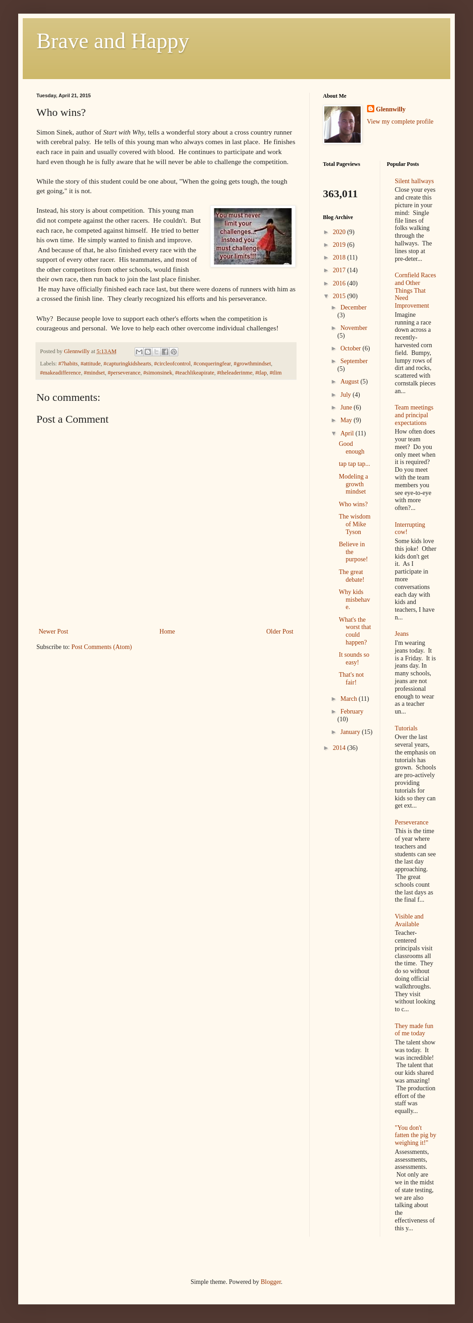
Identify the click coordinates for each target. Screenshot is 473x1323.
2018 (340, 257)
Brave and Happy (112, 41)
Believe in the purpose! (353, 552)
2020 (340, 232)
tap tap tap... (354, 463)
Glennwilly (391, 109)
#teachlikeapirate (194, 372)
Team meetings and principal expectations (414, 415)
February (351, 711)
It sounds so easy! (354, 658)
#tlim (276, 372)
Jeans (401, 633)
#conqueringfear (212, 363)
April (347, 433)
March (349, 698)
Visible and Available (409, 920)
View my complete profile (400, 121)
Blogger (271, 1281)
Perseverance (411, 822)
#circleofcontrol (172, 363)
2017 (340, 270)
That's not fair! (351, 678)
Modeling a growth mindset (353, 484)
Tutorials (406, 728)
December (353, 307)
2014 (340, 747)
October (351, 348)
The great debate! (351, 576)
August (350, 381)
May (346, 420)
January (351, 732)
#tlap (261, 372)
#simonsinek (157, 372)
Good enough (351, 447)
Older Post (280, 631)
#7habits (68, 363)
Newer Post (53, 631)
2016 (340, 283)
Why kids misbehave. (354, 600)
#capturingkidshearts (127, 363)
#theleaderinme (234, 372)
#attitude (91, 363)
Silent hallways (414, 181)
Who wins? (353, 504)
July (346, 394)
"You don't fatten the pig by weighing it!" (415, 1135)
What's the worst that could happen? (355, 631)
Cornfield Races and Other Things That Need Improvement (415, 290)
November (353, 328)
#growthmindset (252, 363)
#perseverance (124, 372)
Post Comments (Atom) (101, 647)
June (346, 407)
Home (167, 631)
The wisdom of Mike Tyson (355, 524)
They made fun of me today (414, 1030)
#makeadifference (60, 372)
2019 (340, 244)
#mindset (94, 372)
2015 (340, 296)
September (353, 361)
